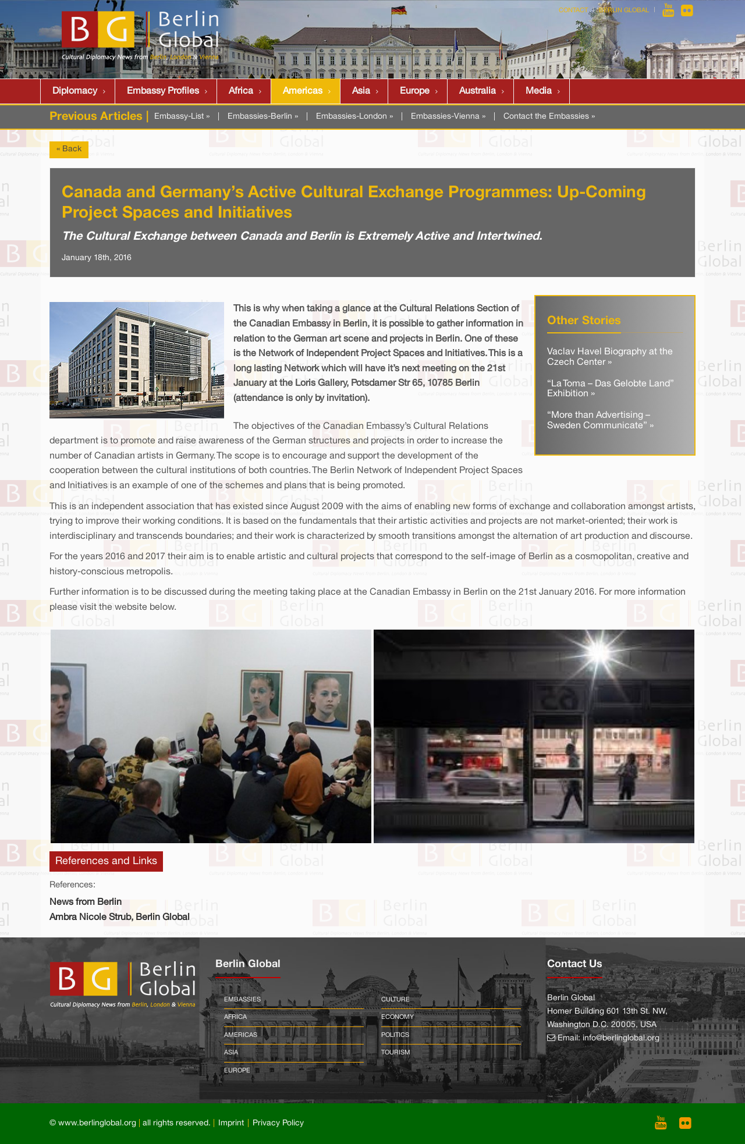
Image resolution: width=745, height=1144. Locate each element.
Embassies (242, 1000)
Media (539, 91)
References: (72, 885)
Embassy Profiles (163, 91)
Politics (395, 1035)
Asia (361, 91)
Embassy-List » (182, 116)
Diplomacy (74, 91)
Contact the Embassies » (549, 116)
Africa (241, 91)
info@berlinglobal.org (621, 1038)
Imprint (231, 1123)
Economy (397, 1017)
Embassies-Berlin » (263, 116)
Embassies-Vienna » (448, 116)
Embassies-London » (354, 116)
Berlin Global (624, 10)
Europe (415, 91)
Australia (477, 91)
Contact (573, 10)
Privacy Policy (278, 1123)
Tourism (395, 1053)
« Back (68, 149)
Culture (395, 1000)
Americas (302, 91)
